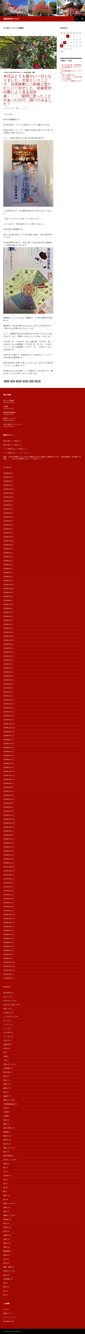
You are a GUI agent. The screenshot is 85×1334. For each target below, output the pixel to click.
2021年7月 (7, 696)
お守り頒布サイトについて (12, 424)
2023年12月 (7, 584)
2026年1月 (7, 485)
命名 (4, 1092)
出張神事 (6, 1068)
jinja (6, 381)
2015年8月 (7, 978)
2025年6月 (7, 513)
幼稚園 (5, 1132)
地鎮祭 (5, 1096)
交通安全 (6, 1044)
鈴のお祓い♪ (7, 441)
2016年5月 (7, 942)
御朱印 (5, 1140)
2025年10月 (7, 497)
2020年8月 (7, 740)
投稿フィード (8, 1313)
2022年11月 (7, 636)
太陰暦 (5, 1116)
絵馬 (4, 1239)
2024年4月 (7, 569)
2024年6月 (7, 561)
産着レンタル (8, 1203)
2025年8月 (7, 505)
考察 (4, 1247)
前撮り (5, 1084)
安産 (4, 1120)
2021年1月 (7, 720)
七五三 (5, 1040)
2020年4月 (7, 755)
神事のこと (7, 1215)
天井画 (5, 1112)
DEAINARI (7, 993)
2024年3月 (7, 572)
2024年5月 (7, 565)
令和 (4, 1048)
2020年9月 (7, 736)
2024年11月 (7, 541)
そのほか (6, 72)
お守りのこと (8, 1001)
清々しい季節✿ (8, 400)
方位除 (19, 381)
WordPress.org (8, 1321)
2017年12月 (7, 867)
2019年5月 (7, 799)
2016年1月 (7, 958)
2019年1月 (7, 815)
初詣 (4, 1080)
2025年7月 (7, 509)
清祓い (5, 1195)
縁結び (5, 1243)
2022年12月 (7, 632)
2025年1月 (7, 533)
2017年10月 (7, 875)
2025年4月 (7, 521)
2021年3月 (7, 712)
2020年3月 (7, 759)
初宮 (4, 1076)
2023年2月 (7, 624)
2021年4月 (7, 708)
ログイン (6, 1309)
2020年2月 (7, 763)
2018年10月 (7, 827)
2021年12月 (7, 676)
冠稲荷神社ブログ (11, 19)
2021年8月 (7, 692)
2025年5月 (7, 517)
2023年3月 (7, 620)
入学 (4, 1060)
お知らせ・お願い (9, 1004)
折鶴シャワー (8, 1148)
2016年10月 (7, 922)
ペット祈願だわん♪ (9, 449)
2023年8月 (7, 600)
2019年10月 (7, 779)
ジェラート (7, 1024)
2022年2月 (7, 672)
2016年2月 (7, 954)
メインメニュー (82, 18)
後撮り (5, 1136)
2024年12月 (7, 537)
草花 (4, 1263)
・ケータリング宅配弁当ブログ (71, 81)
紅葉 (4, 1231)
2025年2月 (7, 529)
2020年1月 (7, 767)
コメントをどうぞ (23, 108)
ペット (5, 1028)
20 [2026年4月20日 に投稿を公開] (61, 46)
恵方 (13, 381)
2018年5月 (7, 847)
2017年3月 (7, 903)
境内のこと (7, 1100)
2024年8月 (7, 553)
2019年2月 (7, 811)
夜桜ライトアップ (9, 418)
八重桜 (5, 406)
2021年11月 (7, 680)
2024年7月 (7, 557)
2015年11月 (7, 966)
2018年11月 (7, 823)
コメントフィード (9, 1317)
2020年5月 (7, 751)
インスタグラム (8, 1016)
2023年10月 (7, 592)
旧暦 (4, 1164)
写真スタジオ (8, 1064)
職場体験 (6, 1251)
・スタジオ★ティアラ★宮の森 (71, 77)
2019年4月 (7, 803)
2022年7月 (7, 652)
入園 (4, 1056)
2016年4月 (7, 946)
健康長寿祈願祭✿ (9, 412)
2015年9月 (7, 974)
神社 (32, 381)
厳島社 (5, 1088)
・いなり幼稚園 (65, 79)
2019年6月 (7, 795)
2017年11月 (7, 871)
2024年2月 (7, 576)
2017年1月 (7, 910)
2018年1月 (7, 863)
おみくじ (6, 997)
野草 (4, 1287)
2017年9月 (7, 879)
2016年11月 (7, 918)
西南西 (38, 381)
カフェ (5, 1020)
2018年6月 (7, 843)
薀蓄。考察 (31, 72)
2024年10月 (7, 545)
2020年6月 (7, 747)
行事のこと (7, 1271)
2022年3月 (7, 668)
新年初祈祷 (7, 1156)
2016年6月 (7, 938)
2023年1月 (7, 628)
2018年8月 (7, 835)
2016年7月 (7, 934)
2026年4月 (7, 473)
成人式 (5, 1144)
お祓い (5, 1008)
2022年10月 (7, 640)
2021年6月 (7, 700)
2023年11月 (7, 588)
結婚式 (5, 1235)
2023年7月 (7, 604)
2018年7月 (7, 839)
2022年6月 (7, 656)
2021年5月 (7, 704)
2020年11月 (7, 728)
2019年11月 (7, 775)
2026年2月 (7, 481)
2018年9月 (7, 831)
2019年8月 (7, 787)
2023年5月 (7, 612)
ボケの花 (6, 1032)
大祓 (4, 1108)
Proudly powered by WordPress (12, 1331)
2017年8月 (7, 883)
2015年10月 (7, 970)
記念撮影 (6, 1279)
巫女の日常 (12, 72)
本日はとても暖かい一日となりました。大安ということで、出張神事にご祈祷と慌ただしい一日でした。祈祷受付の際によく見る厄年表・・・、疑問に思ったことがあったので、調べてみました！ (27, 90)
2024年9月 (7, 549)
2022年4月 (7, 664)
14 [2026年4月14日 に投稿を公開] (65, 43)
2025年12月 (7, 489)
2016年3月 (7, 950)
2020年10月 (7, 732)
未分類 (26, 72)
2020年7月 (7, 743)
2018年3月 (7, 855)
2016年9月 (7, 926)
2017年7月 (7, 887)
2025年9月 (7, 501)
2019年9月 (7, 783)
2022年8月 (7, 648)
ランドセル (7, 1036)
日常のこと (19, 72)
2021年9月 (7, 688)
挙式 (4, 1152)
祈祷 (4, 1207)
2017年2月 (7, 907)
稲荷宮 (5, 1227)
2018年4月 (7, 851)
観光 (4, 1275)
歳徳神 (25, 381)
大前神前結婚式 (8, 1104)
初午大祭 (6, 1072)
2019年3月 (7, 807)
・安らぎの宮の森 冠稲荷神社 (71, 65)
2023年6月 (7, 608)
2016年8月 (7, 930)
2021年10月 (7, 684)
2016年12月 (7, 914)
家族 (4, 1124)
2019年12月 (7, 771)
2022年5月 (7, 660)
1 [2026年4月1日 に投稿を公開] (67, 36)
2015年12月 (7, 962)
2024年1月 (7, 580)
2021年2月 (7, 716)
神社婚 (5, 1219)
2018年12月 (7, 819)
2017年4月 (7, 899)
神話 (4, 1223)
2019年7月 (7, 791)
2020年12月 (7, 724)
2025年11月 (7, 493)
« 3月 (61, 52)
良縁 (4, 1255)
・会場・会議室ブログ (67, 75)
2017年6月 (7, 891)
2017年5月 (7, 895)
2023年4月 (7, 616)
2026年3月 (7, 477)
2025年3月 (7, 525)
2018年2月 (7, 859)
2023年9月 (7, 596)
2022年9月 (7, 644)
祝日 (4, 1211)
